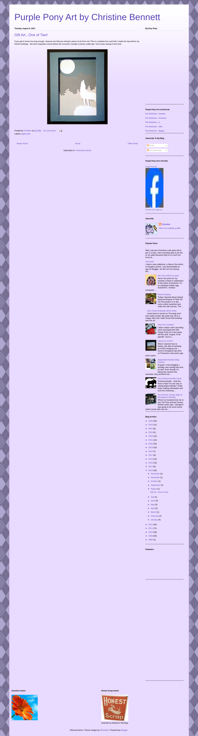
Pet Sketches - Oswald (155, 114)
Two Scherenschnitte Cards (170, 378)
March (154, 512)
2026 (150, 421)
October (154, 481)
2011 (150, 528)
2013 (150, 470)
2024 (150, 428)
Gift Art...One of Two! (31, 35)
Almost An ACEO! (165, 341)
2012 (150, 524)
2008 (150, 539)
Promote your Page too (153, 210)
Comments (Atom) (83, 150)
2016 (150, 459)
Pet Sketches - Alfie (153, 126)
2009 (150, 536)
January (154, 520)
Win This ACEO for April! (168, 276)
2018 (150, 451)
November (155, 477)
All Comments (154, 150)
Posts (150, 145)
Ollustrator (104, 730)
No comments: (50, 130)
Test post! (149, 261)
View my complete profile (169, 228)
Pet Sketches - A (152, 122)
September (156, 485)
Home (77, 143)
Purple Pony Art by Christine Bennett (87, 17)
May (153, 504)
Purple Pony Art (151, 167)
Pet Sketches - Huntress (155, 118)
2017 (150, 455)
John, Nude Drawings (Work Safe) (161, 311)
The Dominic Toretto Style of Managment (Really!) (170, 396)
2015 (150, 463)
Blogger (124, 730)
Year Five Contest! (166, 325)
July (153, 497)
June (153, 501)
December (155, 474)
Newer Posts (22, 143)
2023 (150, 432)
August (154, 489)
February (155, 516)
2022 (150, 436)
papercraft (25, 134)
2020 (150, 444)
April (153, 508)
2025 (150, 425)
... (146, 248)
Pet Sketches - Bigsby (154, 131)
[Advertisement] (157, 633)
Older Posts (133, 143)
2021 (150, 440)
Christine (166, 224)
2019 (150, 447)
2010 (150, 532)
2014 (150, 466)
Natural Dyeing (164, 294)
